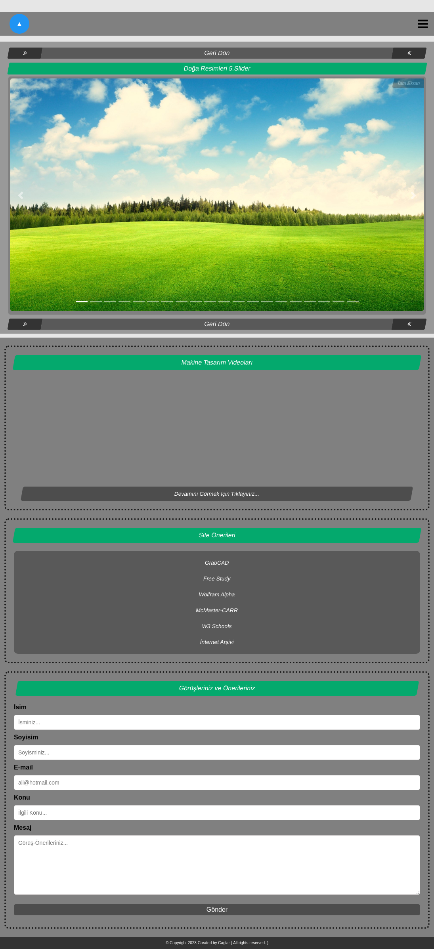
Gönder (217, 909)
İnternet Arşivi (217, 642)
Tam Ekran (408, 83)
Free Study (217, 578)
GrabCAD (217, 562)
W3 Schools (217, 626)
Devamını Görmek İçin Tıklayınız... (217, 494)
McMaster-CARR (217, 610)
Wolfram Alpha (217, 594)
